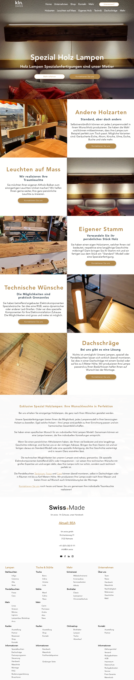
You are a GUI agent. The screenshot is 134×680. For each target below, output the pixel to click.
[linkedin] (69, 556)
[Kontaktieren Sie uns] (84, 76)
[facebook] (65, 556)
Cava (59, 473)
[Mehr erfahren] (49, 76)
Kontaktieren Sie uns (29, 486)
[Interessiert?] (109, 4)
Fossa (49, 473)
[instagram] (72, 556)
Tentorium (40, 473)
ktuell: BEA (68, 523)
